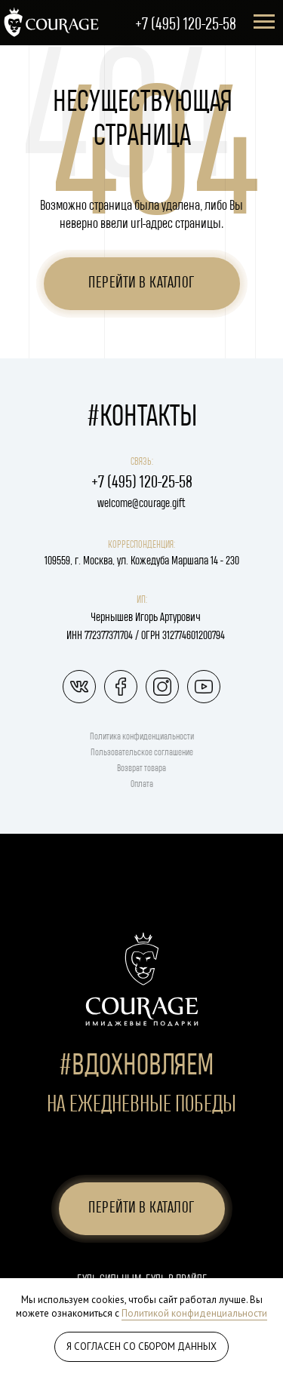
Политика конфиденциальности (142, 737)
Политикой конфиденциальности (194, 1313)
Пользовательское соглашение (142, 752)
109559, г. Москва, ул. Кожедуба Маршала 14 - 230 (142, 561)
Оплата (142, 784)
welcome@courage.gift (141, 504)
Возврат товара (141, 768)
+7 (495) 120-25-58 (185, 24)
